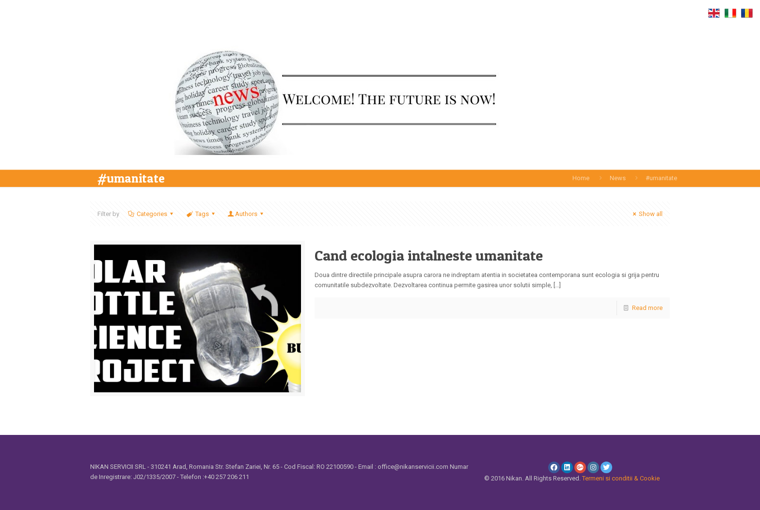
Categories (151, 213)
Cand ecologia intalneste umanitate (429, 255)
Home (580, 178)
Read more (647, 307)
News (618, 178)
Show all (646, 213)
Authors (246, 213)
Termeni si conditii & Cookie (621, 478)
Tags (201, 213)
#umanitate (661, 178)
